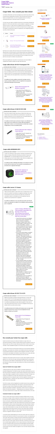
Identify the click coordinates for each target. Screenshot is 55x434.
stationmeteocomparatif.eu (43, 138)
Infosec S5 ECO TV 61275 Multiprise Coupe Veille (23, 317)
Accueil (3, 7)
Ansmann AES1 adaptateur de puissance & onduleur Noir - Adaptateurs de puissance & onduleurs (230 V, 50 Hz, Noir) (23, 172)
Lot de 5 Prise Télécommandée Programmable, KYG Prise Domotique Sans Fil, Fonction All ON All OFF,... (18, 46)
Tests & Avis (7, 7)
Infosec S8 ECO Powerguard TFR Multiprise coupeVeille (22, 87)
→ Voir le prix (31, 36)
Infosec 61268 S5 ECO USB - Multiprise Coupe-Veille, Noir (23, 130)
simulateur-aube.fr (42, 137)
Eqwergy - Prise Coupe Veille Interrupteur (17, 40)
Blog (11, 7)
